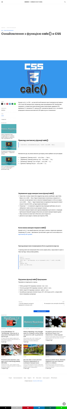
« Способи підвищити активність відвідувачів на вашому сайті (26, 304)
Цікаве (24, 356)
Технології (3, 356)
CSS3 (2, 115)
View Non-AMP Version (37, 381)
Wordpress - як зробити (6, 328)
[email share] (4, 104)
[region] (33, 15)
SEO (24, 328)
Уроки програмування (11, 27)
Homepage (3, 27)
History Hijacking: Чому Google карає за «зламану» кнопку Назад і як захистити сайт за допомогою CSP (7, 136)
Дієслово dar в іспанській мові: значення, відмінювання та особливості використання (32, 361)
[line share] (15, 104)
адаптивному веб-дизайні (25, 234)
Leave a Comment (41, 311)
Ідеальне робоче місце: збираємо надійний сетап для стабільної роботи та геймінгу (55, 361)
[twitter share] (2, 104)
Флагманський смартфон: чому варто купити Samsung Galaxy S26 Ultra (10, 361)
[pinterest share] (7, 104)
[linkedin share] (10, 104)
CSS (2, 30)
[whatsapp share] (12, 104)
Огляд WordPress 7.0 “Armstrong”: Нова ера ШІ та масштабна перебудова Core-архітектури (10, 334)
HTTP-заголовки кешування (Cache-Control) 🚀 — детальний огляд (7, 168)
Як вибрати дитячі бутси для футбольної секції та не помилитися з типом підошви (54, 333)
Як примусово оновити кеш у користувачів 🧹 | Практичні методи (8, 153)
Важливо (27, 328)
